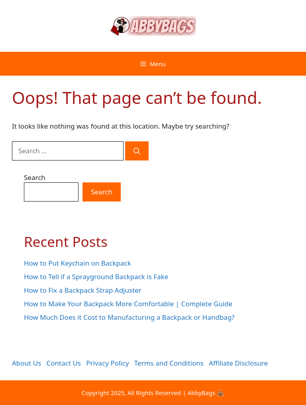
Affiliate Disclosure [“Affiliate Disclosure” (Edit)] (238, 363)
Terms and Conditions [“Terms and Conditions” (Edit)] (169, 363)
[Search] (137, 150)
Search (34, 177)
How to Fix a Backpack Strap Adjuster (82, 290)
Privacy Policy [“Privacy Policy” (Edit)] (107, 363)
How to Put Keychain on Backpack (77, 263)
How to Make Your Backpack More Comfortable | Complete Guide (128, 303)
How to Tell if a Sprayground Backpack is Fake (96, 276)
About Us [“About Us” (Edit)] (26, 363)
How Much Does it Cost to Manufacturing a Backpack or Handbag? (129, 317)
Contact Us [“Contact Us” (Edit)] (64, 363)
